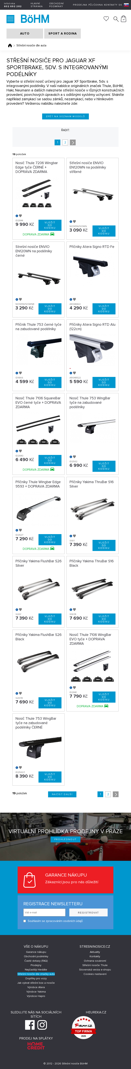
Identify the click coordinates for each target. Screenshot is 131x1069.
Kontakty (110, 4)
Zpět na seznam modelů (65, 116)
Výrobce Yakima (36, 991)
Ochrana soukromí (95, 960)
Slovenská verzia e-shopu (95, 969)
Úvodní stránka (10, 45)
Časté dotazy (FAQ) (36, 960)
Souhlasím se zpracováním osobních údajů (53, 921)
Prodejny (36, 965)
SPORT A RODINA (62, 33)
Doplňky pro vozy (36, 978)
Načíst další (62, 794)
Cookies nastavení (95, 974)
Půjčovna (95, 4)
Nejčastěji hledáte (36, 969)
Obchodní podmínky (56, 5)
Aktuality (95, 952)
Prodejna (80, 4)
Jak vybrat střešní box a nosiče (36, 982)
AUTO (24, 33)
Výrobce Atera (36, 987)
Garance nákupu (36, 952)
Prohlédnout (65, 839)
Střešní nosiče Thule (95, 965)
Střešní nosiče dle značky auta (36, 974)
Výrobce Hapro (36, 996)
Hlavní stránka (37, 5)
